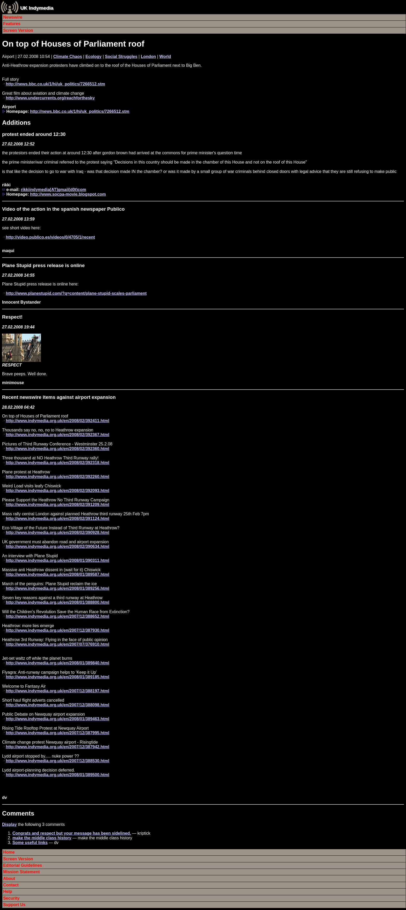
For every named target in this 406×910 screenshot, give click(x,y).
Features (11, 23)
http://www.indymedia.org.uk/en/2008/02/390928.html (57, 532)
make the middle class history (41, 838)
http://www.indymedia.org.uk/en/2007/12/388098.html (57, 705)
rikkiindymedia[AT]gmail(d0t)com (53, 189)
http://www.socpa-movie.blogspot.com (68, 194)
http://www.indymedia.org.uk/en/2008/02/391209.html (57, 504)
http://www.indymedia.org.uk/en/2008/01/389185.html (57, 677)
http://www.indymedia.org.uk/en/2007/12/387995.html (57, 733)
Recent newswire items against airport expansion (59, 397)
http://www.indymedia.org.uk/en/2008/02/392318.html (57, 462)
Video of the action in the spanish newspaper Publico (63, 209)
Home (9, 852)
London (148, 56)
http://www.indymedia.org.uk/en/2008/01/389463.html (57, 719)
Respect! (12, 317)
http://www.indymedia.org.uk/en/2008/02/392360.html (57, 448)
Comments (18, 813)
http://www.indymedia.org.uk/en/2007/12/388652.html (57, 616)
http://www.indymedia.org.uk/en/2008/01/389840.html (57, 663)
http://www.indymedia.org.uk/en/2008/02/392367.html (57, 434)
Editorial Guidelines (22, 865)
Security (11, 898)
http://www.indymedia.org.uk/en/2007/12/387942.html (57, 747)
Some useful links (30, 842)
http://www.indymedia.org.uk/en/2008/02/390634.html (57, 546)
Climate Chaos (67, 56)
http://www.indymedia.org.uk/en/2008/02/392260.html (57, 476)
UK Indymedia (36, 8)
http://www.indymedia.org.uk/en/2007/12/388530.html (57, 761)
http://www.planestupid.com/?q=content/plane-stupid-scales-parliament (76, 293)
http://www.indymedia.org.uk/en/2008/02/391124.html (57, 518)
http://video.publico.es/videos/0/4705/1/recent (50, 237)
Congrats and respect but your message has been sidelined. (71, 833)
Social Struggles (121, 56)
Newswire (12, 17)
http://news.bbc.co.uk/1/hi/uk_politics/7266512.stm (55, 84)
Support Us (14, 904)
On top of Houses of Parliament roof (73, 43)
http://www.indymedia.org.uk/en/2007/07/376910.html (57, 644)
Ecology (93, 56)
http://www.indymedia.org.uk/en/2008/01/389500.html (57, 775)
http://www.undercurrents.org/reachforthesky (50, 98)
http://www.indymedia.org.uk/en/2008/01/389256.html (57, 588)
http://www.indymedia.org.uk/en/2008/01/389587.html (57, 574)
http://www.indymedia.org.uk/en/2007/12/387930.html (57, 630)
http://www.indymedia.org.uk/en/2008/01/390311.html (57, 560)
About (9, 878)
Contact (11, 885)
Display (9, 824)
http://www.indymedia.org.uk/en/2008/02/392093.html (57, 490)
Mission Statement (21, 872)
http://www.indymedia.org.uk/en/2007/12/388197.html (57, 691)
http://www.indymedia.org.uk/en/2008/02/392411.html (57, 421)
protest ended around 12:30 (34, 134)
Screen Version (18, 30)
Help (7, 891)
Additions (16, 122)
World (165, 56)
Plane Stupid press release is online (43, 265)
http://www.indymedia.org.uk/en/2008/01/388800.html (57, 602)
